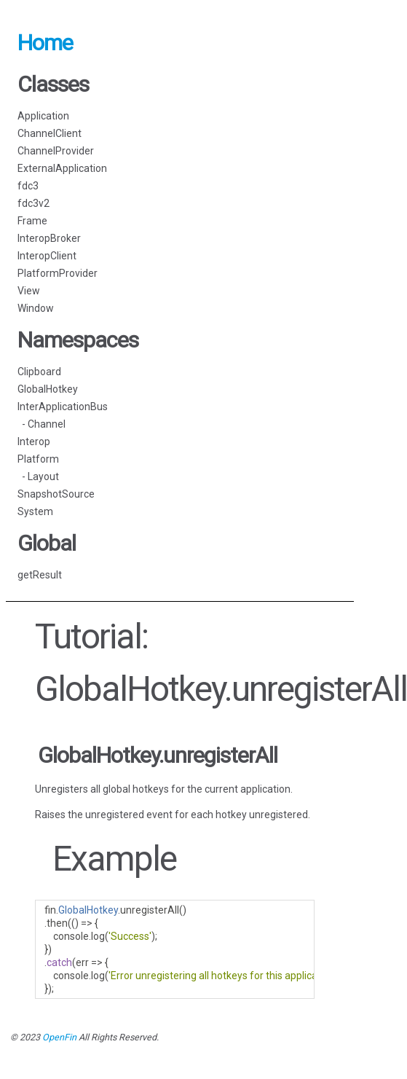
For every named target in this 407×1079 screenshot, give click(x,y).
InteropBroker (49, 238)
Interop (33, 441)
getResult (39, 575)
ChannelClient (49, 133)
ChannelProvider (55, 151)
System (35, 511)
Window (35, 308)
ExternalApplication (62, 168)
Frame (32, 221)
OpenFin (59, 1037)
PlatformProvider (57, 273)
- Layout (38, 476)
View (28, 291)
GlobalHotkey (47, 389)
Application (43, 116)
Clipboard (39, 371)
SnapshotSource (56, 494)
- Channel (41, 424)
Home (45, 42)
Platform (38, 459)
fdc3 (28, 186)
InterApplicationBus (62, 406)
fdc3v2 (33, 203)
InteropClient (46, 256)
